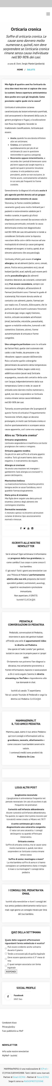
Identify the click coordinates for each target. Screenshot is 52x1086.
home (20, 69)
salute (31, 69)
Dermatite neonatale (15, 509)
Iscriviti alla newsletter (16, 901)
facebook (18, 995)
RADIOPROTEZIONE (33, 1081)
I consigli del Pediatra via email (26, 891)
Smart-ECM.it (19, 1077)
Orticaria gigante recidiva (17, 450)
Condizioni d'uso (9, 1022)
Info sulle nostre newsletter (15, 1051)
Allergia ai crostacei (15, 465)
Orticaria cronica (26, 29)
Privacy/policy (8, 1026)
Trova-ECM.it (43, 1077)
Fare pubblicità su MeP (12, 1030)
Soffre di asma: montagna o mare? (26, 859)
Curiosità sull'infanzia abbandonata (26, 809)
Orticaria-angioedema (16, 439)
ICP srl (44, 1068)
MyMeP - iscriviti (9, 1055)
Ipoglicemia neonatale (26, 795)
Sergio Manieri (28, 63)
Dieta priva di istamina (16, 495)
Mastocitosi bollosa (15, 480)
